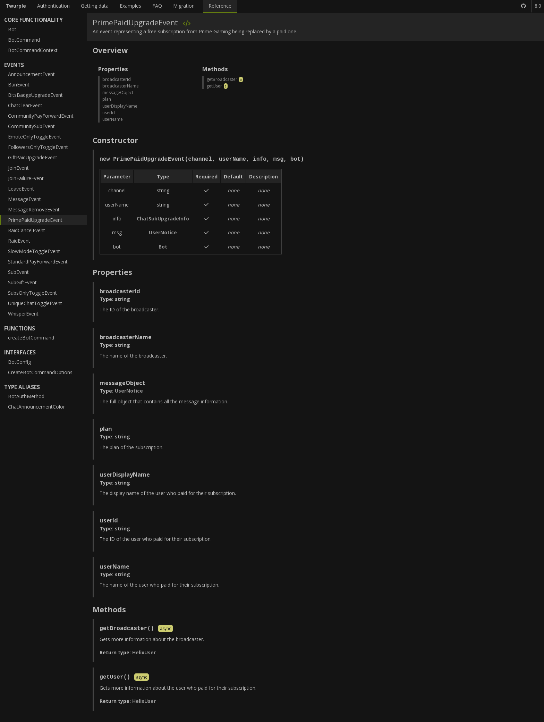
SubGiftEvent (22, 282)
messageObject (117, 92)
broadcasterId (116, 79)
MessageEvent (24, 199)
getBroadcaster (221, 79)
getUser (214, 86)
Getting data (95, 5)
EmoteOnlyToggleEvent (34, 136)
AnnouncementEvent (31, 74)
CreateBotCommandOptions (40, 372)
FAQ (157, 5)
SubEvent (18, 272)
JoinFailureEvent (26, 178)
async (165, 629)
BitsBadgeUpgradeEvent (35, 95)
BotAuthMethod (26, 396)
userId (108, 113)
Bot (12, 29)
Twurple (16, 5)
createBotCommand (31, 337)
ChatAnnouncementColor (36, 406)
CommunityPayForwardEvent (41, 115)
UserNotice (163, 232)
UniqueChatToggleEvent (35, 303)
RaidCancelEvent (26, 230)
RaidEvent (19, 240)
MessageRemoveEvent (34, 209)
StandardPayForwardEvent (38, 261)
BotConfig (19, 362)
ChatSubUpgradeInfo (163, 218)
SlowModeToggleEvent (34, 251)
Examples (130, 5)
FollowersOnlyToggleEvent (38, 147)
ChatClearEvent (25, 105)
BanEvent (18, 84)
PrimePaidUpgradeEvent (35, 220)
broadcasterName (120, 86)
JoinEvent (18, 168)
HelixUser (144, 652)
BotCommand (24, 39)
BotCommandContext (33, 50)
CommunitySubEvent (31, 126)
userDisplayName (119, 106)
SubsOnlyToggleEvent (32, 292)
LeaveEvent (21, 188)
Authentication (53, 5)
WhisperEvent (23, 313)
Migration (184, 5)
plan (106, 99)
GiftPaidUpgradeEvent (32, 157)
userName (112, 119)
